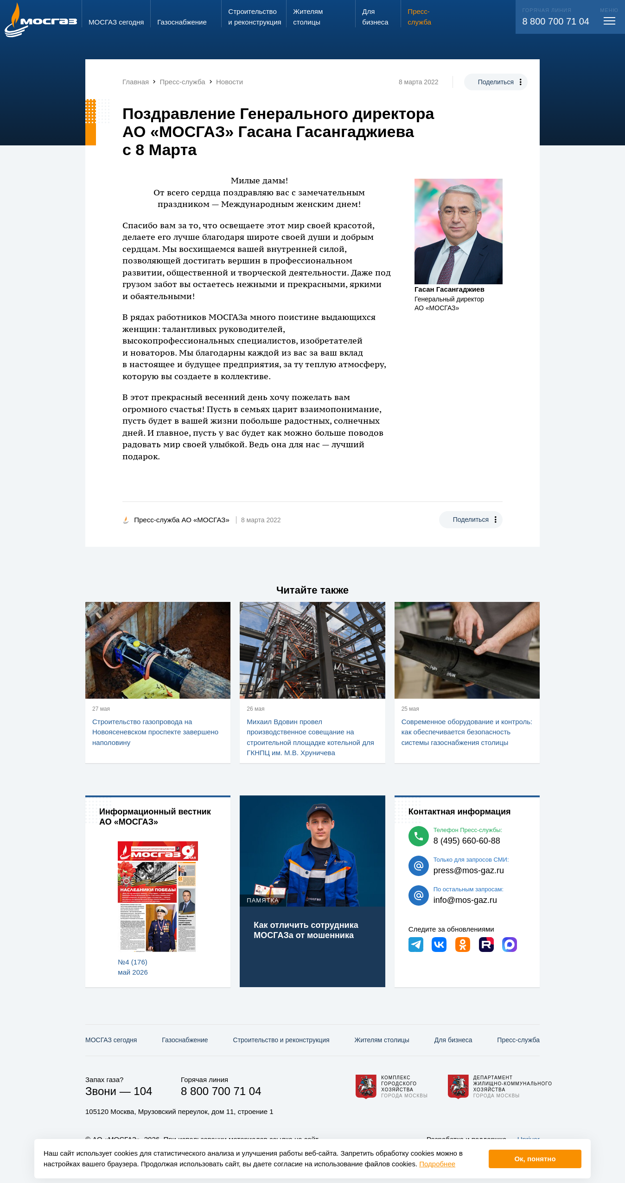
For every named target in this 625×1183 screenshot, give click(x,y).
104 (143, 1091)
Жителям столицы (381, 1040)
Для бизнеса (453, 1040)
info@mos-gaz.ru (465, 900)
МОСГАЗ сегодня (111, 1040)
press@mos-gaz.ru (469, 870)
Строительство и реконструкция (281, 1040)
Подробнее (437, 1164)
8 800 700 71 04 (555, 21)
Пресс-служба (518, 1040)
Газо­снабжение (185, 1040)
